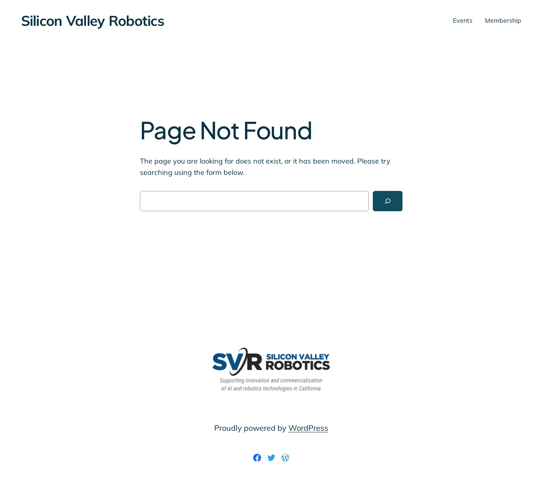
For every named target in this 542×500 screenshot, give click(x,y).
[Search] (387, 201)
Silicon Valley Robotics (92, 20)
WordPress (308, 428)
